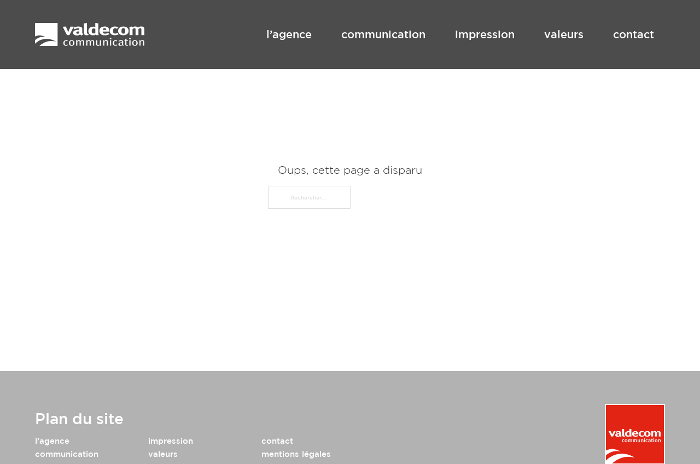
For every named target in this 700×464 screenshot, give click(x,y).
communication (383, 34)
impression (485, 34)
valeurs (564, 34)
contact (633, 34)
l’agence (289, 34)
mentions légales (296, 454)
